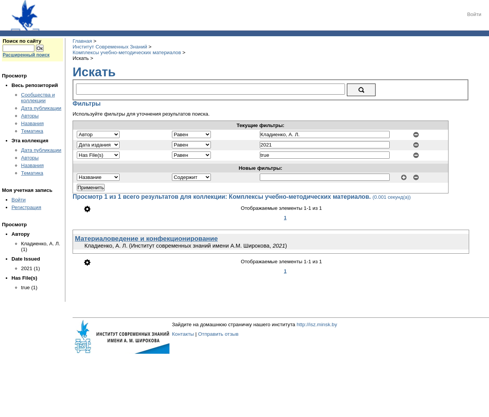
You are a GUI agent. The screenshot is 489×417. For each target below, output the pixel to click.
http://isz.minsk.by (316, 324)
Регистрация (26, 207)
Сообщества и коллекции (38, 97)
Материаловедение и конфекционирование (146, 238)
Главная (82, 41)
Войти (474, 14)
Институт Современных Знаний (110, 47)
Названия (32, 123)
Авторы (30, 116)
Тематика (32, 131)
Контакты (183, 334)
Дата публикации (41, 108)
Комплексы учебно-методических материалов (127, 52)
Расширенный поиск (26, 55)
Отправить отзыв (218, 334)
